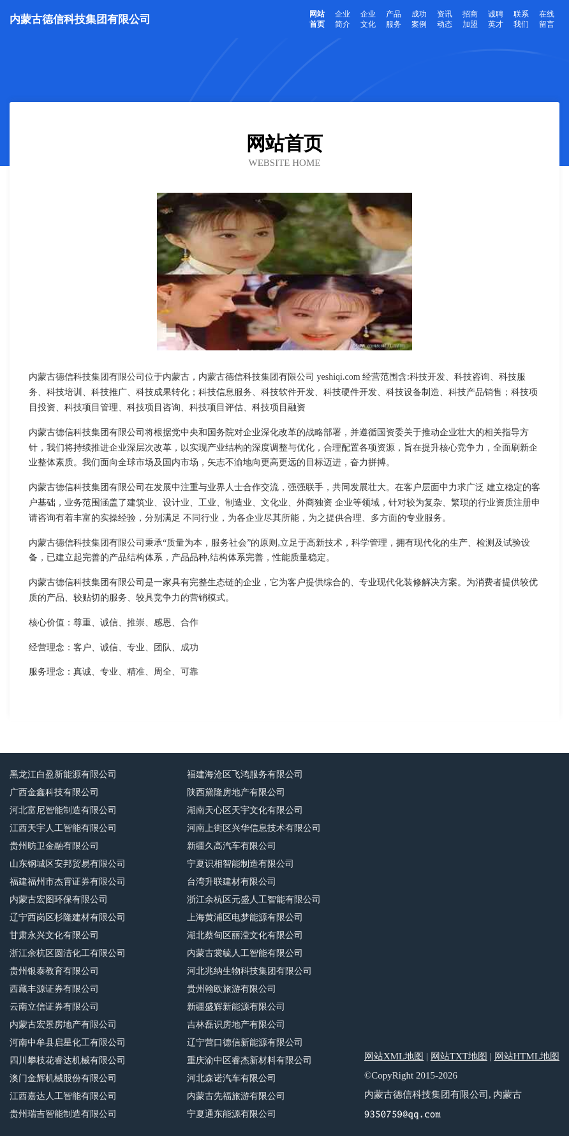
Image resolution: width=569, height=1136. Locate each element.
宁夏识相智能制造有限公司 (240, 864)
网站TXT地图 (459, 1056)
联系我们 (521, 19)
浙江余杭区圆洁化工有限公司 (68, 953)
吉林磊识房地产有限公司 (236, 1024)
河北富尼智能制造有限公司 (63, 810)
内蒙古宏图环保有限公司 (59, 899)
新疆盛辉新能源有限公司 (236, 1007)
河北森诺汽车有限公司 (231, 1078)
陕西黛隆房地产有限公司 (236, 792)
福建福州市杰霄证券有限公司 (68, 881)
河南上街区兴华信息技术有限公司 (254, 828)
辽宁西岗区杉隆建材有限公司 (68, 917)
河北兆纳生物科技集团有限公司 (249, 971)
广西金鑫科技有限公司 (54, 792)
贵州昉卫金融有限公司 (54, 846)
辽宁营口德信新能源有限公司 (245, 1042)
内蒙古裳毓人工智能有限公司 (245, 953)
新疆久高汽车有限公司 (231, 846)
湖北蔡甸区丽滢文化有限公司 (245, 935)
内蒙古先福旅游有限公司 (236, 1096)
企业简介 (342, 19)
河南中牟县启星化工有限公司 (68, 1042)
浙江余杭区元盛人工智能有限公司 (254, 899)
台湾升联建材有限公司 (231, 881)
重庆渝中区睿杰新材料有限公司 (249, 1060)
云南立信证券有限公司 (54, 1007)
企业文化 (368, 19)
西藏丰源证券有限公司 (54, 989)
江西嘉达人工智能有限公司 (63, 1096)
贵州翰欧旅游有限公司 (231, 989)
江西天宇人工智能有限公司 (63, 828)
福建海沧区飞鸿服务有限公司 (245, 774)
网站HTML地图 (527, 1056)
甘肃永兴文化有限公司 (54, 935)
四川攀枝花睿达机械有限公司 (68, 1060)
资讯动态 (444, 19)
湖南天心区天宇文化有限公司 (245, 810)
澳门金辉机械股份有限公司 (63, 1078)
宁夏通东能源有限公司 (231, 1114)
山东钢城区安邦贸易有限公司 (68, 864)
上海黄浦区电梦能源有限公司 (245, 917)
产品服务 (393, 19)
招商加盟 (470, 19)
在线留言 (546, 19)
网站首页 (317, 19)
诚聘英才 (495, 19)
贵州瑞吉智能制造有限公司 (63, 1114)
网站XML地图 (394, 1056)
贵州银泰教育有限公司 (54, 971)
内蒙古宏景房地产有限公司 (63, 1024)
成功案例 (419, 19)
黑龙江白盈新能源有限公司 (63, 774)
